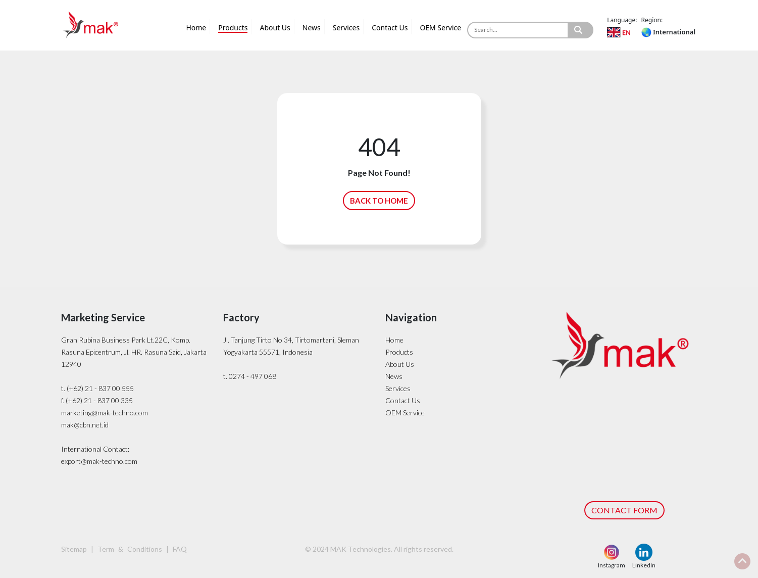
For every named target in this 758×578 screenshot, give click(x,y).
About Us (275, 27)
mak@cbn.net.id (85, 424)
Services (346, 27)
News (311, 27)
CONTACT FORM (624, 510)
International (668, 31)
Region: (652, 20)
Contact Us (390, 27)
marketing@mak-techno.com (104, 412)
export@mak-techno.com (99, 461)
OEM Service (440, 27)
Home (196, 27)
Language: (622, 20)
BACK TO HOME (379, 200)
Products (232, 27)
